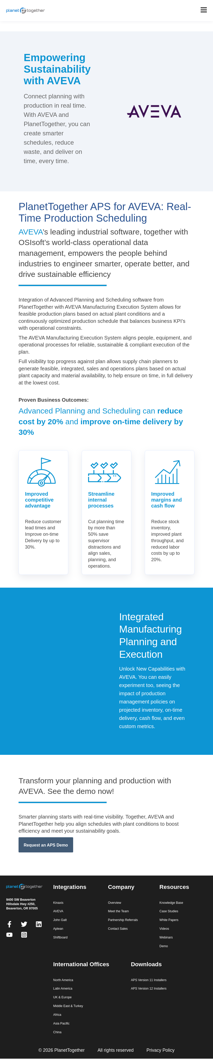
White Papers (168, 920)
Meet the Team (118, 911)
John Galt (60, 920)
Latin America (62, 988)
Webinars (166, 937)
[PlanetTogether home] (31, 10)
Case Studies (168, 911)
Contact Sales (117, 929)
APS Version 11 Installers (148, 980)
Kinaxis (58, 903)
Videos (164, 929)
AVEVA (30, 232)
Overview (114, 903)
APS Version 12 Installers (148, 988)
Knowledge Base (171, 903)
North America (63, 980)
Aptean (58, 929)
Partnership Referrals (123, 920)
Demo (163, 946)
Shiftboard (60, 937)
